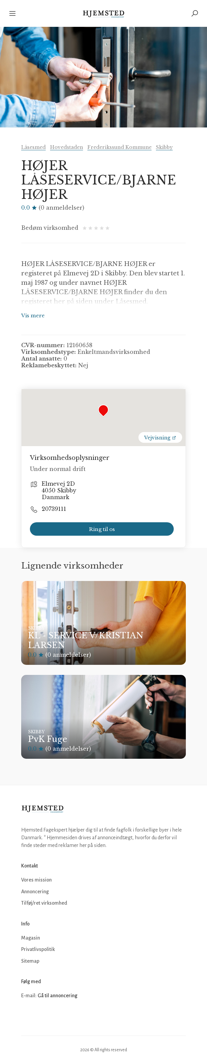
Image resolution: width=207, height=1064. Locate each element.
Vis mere (33, 315)
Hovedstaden (66, 147)
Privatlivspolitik (38, 949)
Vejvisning (160, 438)
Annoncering (35, 891)
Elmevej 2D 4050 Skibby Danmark (59, 490)
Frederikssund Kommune (119, 147)
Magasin (30, 938)
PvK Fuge (47, 739)
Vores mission (36, 880)
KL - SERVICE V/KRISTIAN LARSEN (85, 640)
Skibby (164, 147)
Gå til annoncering (57, 995)
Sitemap (30, 961)
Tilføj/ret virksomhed (44, 903)
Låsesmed (33, 147)
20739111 (54, 509)
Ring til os (102, 529)
